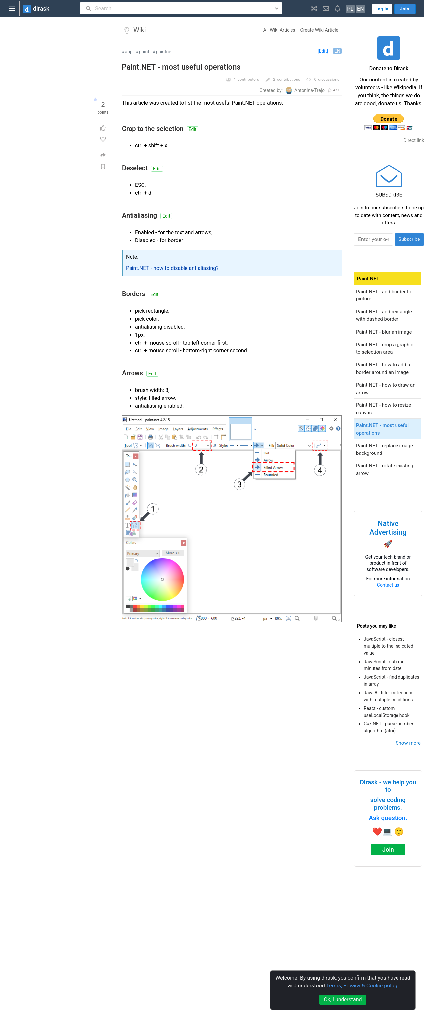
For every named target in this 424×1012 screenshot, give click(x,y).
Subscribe (409, 239)
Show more (408, 743)
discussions (328, 79)
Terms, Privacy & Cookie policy (362, 986)
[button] (314, 8)
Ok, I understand (343, 999)
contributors (248, 79)
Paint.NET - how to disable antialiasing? (172, 268)
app (128, 51)
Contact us (388, 585)
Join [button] (404, 9)
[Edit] (323, 51)
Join (388, 849)
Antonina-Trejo (309, 90)
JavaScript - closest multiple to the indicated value (388, 646)
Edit (193, 129)
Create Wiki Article (319, 30)
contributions (288, 79)
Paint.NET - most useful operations (181, 67)
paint (144, 51)
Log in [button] (382, 9)
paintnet (164, 51)
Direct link (413, 140)
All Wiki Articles (279, 30)
